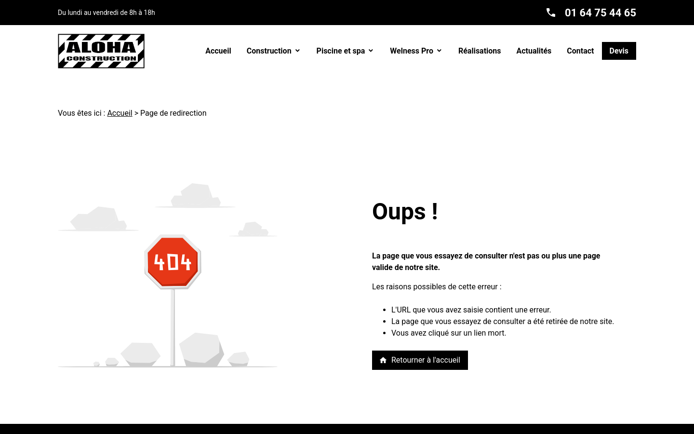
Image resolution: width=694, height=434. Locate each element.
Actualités (534, 50)
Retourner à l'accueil (419, 360)
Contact (580, 50)
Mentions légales (241, 429)
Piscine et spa (341, 50)
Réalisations (479, 50)
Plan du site (387, 429)
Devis (619, 50)
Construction (269, 50)
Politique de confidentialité (319, 429)
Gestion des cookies (447, 429)
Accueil (218, 50)
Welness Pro (411, 50)
